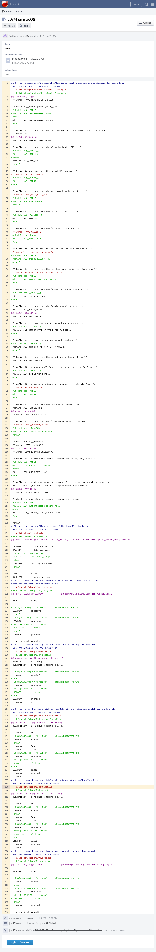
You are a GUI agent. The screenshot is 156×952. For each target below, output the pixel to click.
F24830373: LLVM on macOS (28, 59)
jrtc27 (26, 36)
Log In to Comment (20, 942)
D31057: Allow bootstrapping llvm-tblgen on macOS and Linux (68, 930)
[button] (153, 4)
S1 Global (50, 923)
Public (26, 25)
